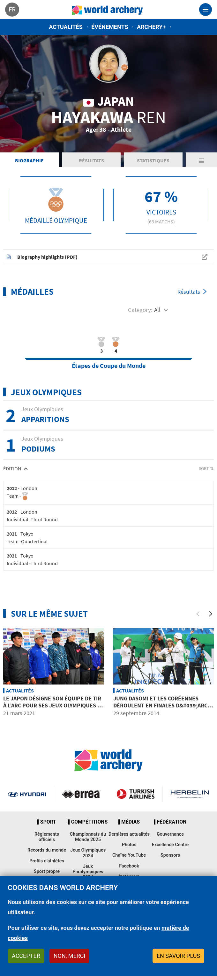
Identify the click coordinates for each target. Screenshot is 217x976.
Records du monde (46, 850)
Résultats (91, 160)
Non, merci (70, 955)
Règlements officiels (46, 837)
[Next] (210, 614)
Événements (109, 27)
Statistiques (153, 160)
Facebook (129, 866)
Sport (48, 822)
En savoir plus (178, 955)
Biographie (29, 160)
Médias (130, 822)
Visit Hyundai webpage (27, 794)
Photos (129, 844)
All (157, 309)
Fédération (172, 822)
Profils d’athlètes (46, 861)
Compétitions (89, 822)
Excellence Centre (170, 844)
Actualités (66, 27)
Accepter (26, 955)
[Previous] (198, 614)
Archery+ (151, 27)
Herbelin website (190, 794)
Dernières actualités (129, 834)
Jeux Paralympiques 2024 (87, 872)
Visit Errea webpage (81, 794)
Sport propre (47, 871)
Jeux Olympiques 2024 (88, 852)
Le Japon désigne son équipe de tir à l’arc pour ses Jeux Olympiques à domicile (52, 705)
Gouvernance (170, 834)
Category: (140, 309)
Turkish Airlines (135, 794)
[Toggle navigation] (205, 9)
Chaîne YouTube (129, 855)
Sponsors (170, 855)
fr (12, 9)
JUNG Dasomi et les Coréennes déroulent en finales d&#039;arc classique (160, 705)
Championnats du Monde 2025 (88, 837)
